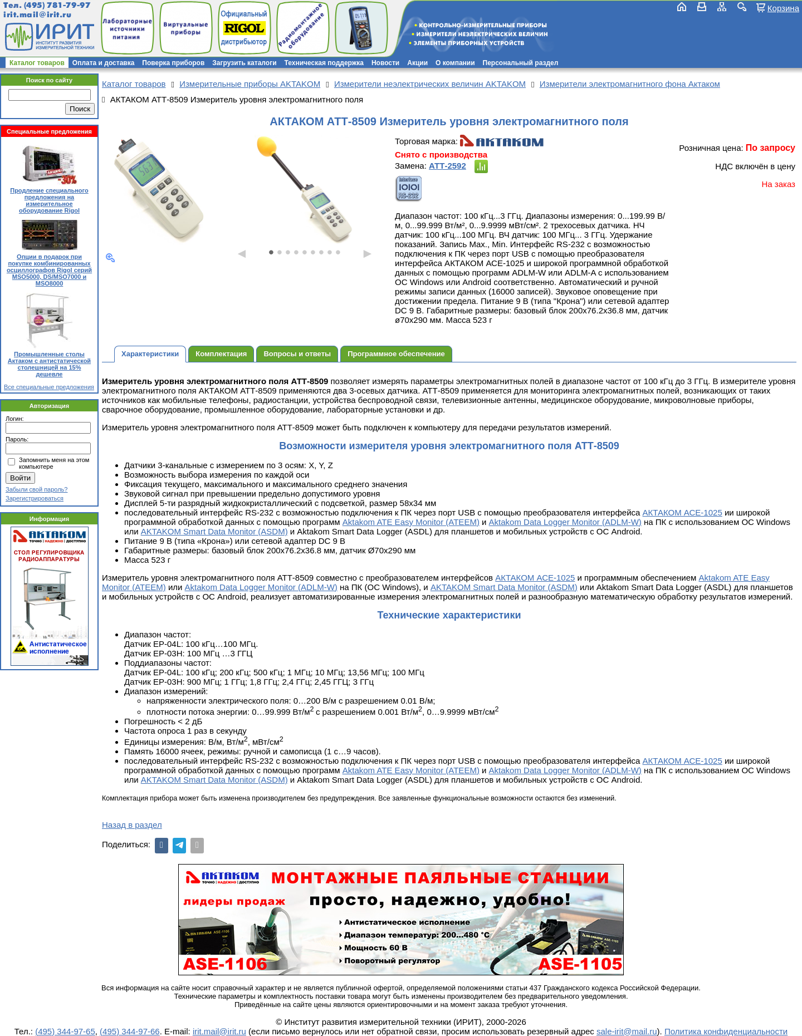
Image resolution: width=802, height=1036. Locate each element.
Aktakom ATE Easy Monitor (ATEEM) (411, 522)
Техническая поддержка (324, 63)
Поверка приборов (173, 63)
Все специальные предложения (49, 387)
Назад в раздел (132, 824)
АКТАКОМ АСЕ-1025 (682, 512)
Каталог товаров (37, 63)
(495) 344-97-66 (130, 1031)
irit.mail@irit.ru (37, 15)
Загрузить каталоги (244, 63)
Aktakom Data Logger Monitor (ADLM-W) (565, 522)
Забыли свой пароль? (36, 489)
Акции (417, 63)
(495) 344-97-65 (65, 1031)
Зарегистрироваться (34, 498)
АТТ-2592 (447, 165)
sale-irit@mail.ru (626, 1031)
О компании (455, 63)
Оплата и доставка (103, 63)
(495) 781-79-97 (57, 5)
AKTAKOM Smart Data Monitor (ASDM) (214, 531)
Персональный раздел (521, 63)
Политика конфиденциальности (726, 1031)
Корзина (783, 7)
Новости (385, 63)
